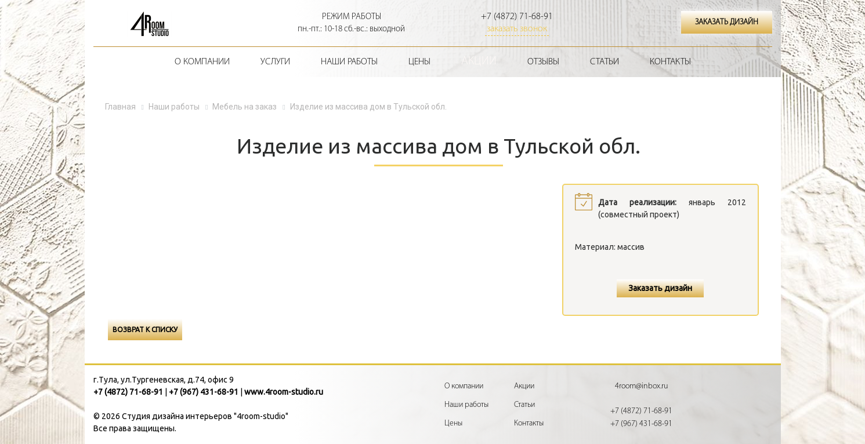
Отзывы (543, 62)
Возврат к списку (145, 329)
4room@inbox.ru (641, 386)
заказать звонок (517, 29)
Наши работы (349, 62)
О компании (202, 62)
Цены (419, 62)
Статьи (604, 62)
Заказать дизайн (660, 288)
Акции (479, 61)
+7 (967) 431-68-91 (203, 391)
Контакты (670, 62)
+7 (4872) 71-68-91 (517, 16)
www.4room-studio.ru (283, 391)
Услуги (275, 62)
